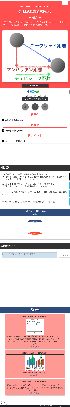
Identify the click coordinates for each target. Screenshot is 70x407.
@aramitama (25, 6)
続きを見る (35, 347)
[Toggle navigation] (65, 3)
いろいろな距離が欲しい (35, 99)
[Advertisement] (35, 278)
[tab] (4, 402)
